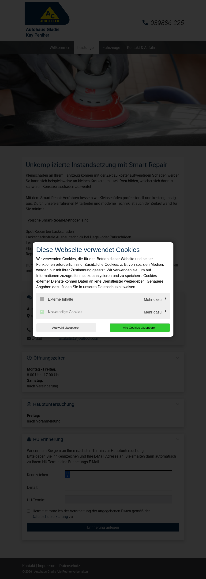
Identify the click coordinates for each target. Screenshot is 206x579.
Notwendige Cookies (61, 312)
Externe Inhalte (56, 299)
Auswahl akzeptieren (66, 327)
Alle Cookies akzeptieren (140, 327)
